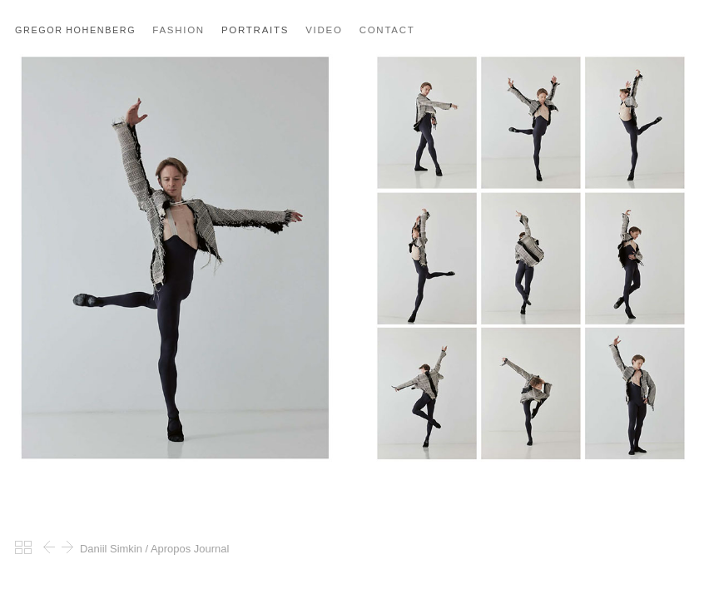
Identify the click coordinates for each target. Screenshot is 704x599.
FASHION (178, 30)
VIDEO (323, 30)
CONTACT (387, 30)
